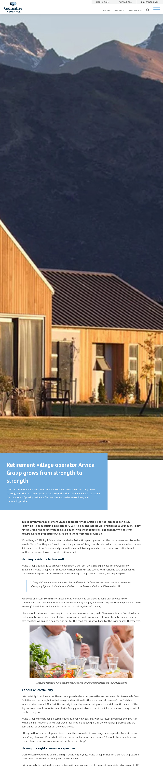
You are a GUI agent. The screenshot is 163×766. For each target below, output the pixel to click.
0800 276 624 (135, 10)
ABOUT (106, 10)
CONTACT (119, 10)
